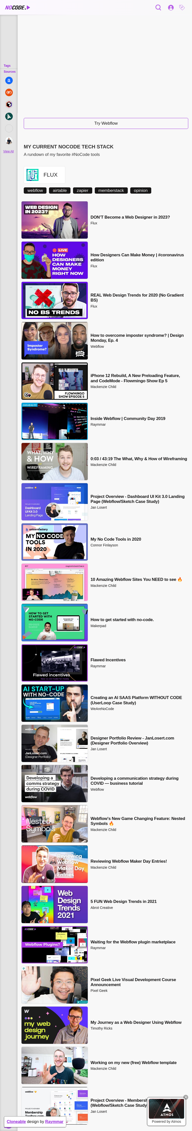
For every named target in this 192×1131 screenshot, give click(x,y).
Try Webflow (106, 123)
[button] (183, 7)
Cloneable (16, 1122)
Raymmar (54, 1122)
